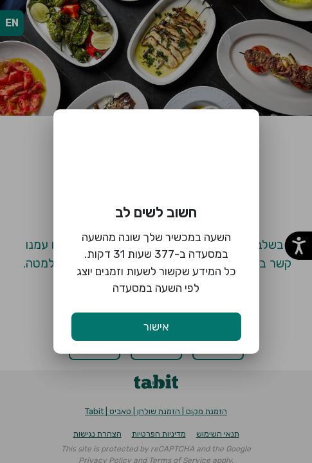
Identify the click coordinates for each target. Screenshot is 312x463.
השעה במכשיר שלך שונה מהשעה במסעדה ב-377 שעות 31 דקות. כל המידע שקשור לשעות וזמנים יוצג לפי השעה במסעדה (156, 263)
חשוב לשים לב (156, 212)
